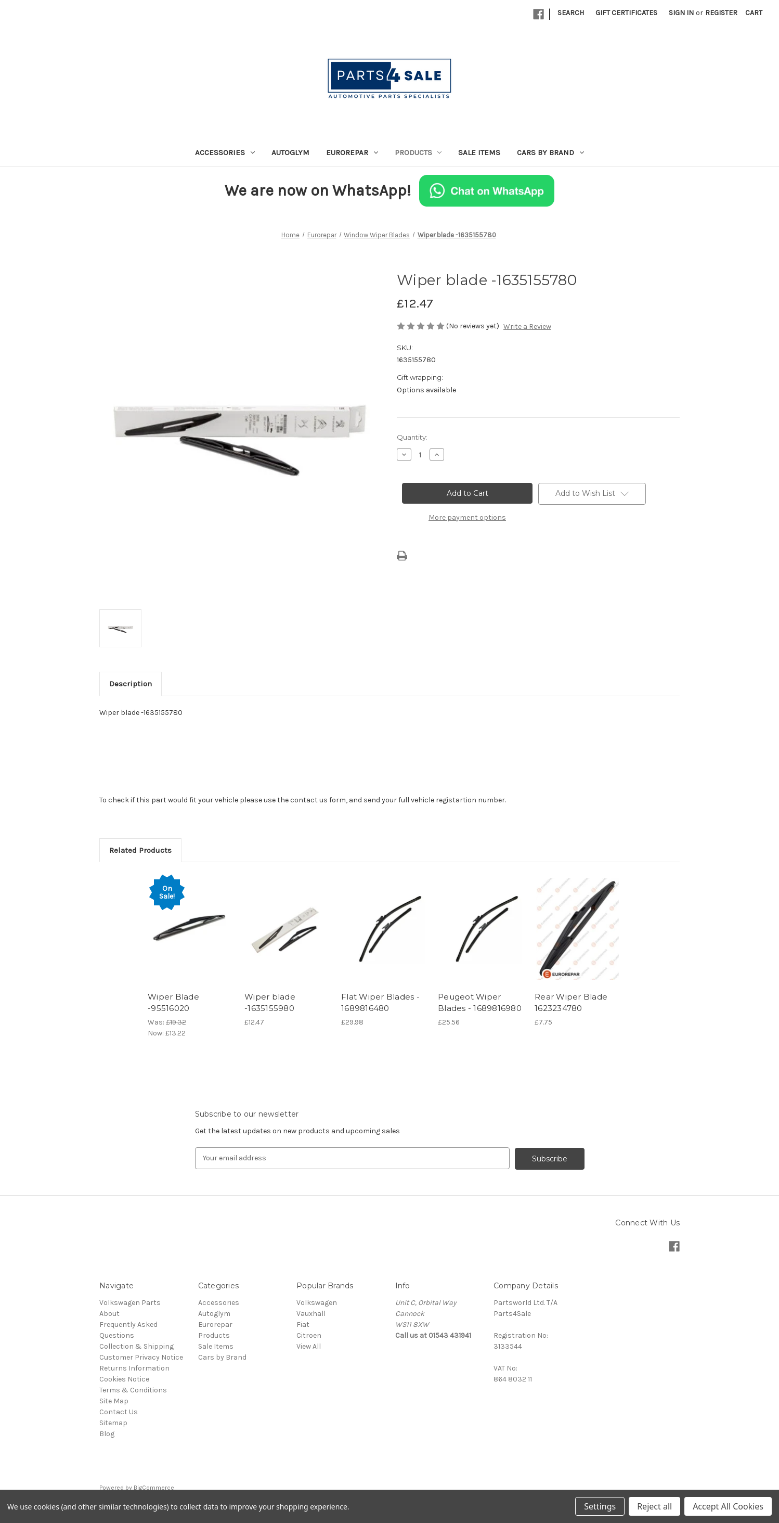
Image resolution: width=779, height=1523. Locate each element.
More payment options (467, 517)
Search (570, 12)
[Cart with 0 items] (753, 12)
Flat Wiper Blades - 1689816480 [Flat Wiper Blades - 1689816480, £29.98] (380, 1003)
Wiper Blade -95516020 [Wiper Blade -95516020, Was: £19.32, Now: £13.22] (173, 1003)
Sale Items (479, 152)
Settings (600, 1506)
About (109, 1313)
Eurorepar (352, 152)
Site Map (113, 1400)
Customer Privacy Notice (141, 1356)
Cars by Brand (550, 152)
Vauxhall (311, 1313)
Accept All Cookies (728, 1506)
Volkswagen (316, 1302)
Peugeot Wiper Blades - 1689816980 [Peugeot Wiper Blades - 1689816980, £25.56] (480, 1003)
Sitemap (113, 1422)
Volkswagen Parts (130, 1302)
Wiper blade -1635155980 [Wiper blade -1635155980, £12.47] (269, 1003)
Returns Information (134, 1367)
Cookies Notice (124, 1378)
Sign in (681, 12)
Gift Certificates (626, 12)
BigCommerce (154, 1487)
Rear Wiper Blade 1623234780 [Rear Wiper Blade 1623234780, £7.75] (571, 1003)
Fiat (302, 1324)
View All (308, 1345)
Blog (106, 1433)
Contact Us (118, 1411)
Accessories (225, 152)
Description (130, 683)
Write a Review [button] (527, 326)
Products (418, 152)
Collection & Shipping (136, 1345)
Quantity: (412, 437)
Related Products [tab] (140, 850)
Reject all (654, 1506)
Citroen (308, 1334)
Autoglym (290, 152)
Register (721, 12)
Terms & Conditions (133, 1389)
